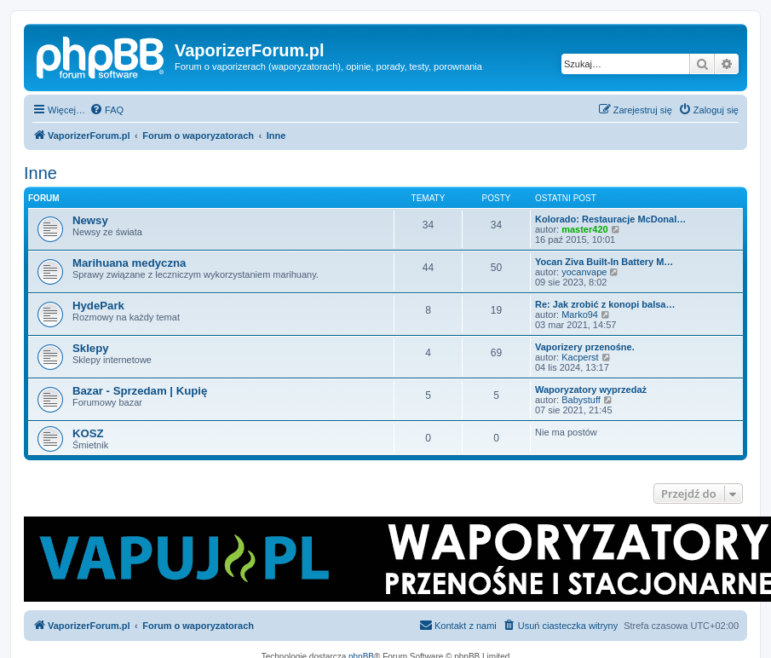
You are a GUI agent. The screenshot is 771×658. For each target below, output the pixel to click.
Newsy (90, 220)
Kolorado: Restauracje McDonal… (610, 219)
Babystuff (581, 400)
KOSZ (88, 433)
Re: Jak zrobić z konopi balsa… (605, 304)
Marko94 (579, 314)
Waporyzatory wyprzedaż (591, 389)
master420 (584, 229)
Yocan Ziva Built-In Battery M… (604, 262)
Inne (40, 173)
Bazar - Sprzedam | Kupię (139, 390)
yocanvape (584, 272)
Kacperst (579, 357)
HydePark (98, 305)
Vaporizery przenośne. (585, 347)
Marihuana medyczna (129, 263)
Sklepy (90, 348)
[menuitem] (106, 110)
